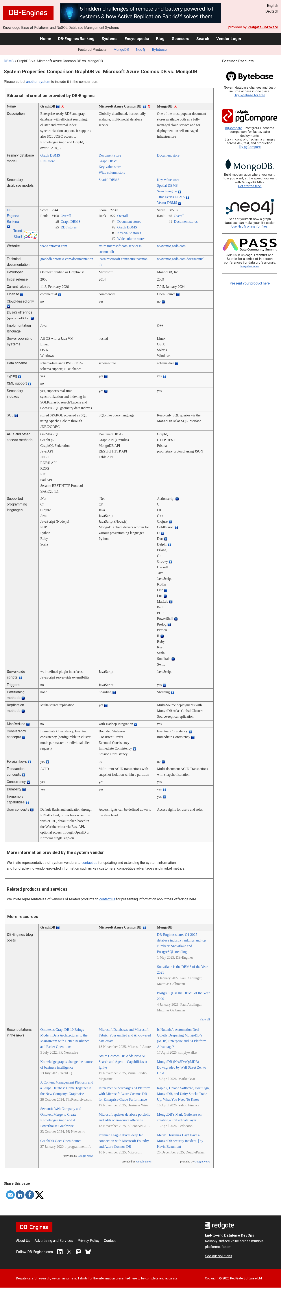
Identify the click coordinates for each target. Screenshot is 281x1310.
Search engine (167, 191)
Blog (160, 38)
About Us (23, 1241)
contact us (89, 863)
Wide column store (112, 172)
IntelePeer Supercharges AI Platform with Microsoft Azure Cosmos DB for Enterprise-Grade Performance (124, 1093)
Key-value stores (129, 233)
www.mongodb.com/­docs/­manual (180, 259)
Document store (110, 155)
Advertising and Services (54, 1241)
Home (45, 38)
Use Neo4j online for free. (249, 226)
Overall (66, 216)
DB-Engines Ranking (76, 38)
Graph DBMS (50, 155)
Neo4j (140, 49)
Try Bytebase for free (250, 95)
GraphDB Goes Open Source (60, 1141)
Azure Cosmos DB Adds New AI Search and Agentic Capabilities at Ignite (123, 1061)
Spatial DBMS (109, 180)
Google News (85, 1155)
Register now (249, 266)
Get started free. (250, 186)
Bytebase (159, 49)
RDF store (47, 161)
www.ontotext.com (53, 246)
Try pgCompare (250, 147)
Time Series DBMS (171, 197)
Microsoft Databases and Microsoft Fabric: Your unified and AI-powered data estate (125, 1035)
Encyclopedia (137, 38)
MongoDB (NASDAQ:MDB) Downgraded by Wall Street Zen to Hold (181, 1067)
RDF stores (68, 227)
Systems (109, 38)
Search (202, 38)
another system (38, 82)
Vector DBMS (167, 202)
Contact (110, 1241)
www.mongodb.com (171, 246)
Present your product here (250, 283)
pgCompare (233, 128)
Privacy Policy (89, 1241)
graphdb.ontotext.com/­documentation (66, 259)
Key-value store (110, 167)
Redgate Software (263, 27)
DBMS (9, 61)
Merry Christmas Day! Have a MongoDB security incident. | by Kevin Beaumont (180, 1140)
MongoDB (121, 49)
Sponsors (180, 38)
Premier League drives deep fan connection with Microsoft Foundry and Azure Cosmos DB (124, 1140)
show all (205, 1019)
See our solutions (218, 1256)
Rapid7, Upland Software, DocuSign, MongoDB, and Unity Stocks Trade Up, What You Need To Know (183, 1093)
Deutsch (271, 11)
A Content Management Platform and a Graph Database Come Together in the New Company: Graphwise (66, 1088)
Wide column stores (131, 239)
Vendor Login (228, 38)
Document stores (129, 221)
